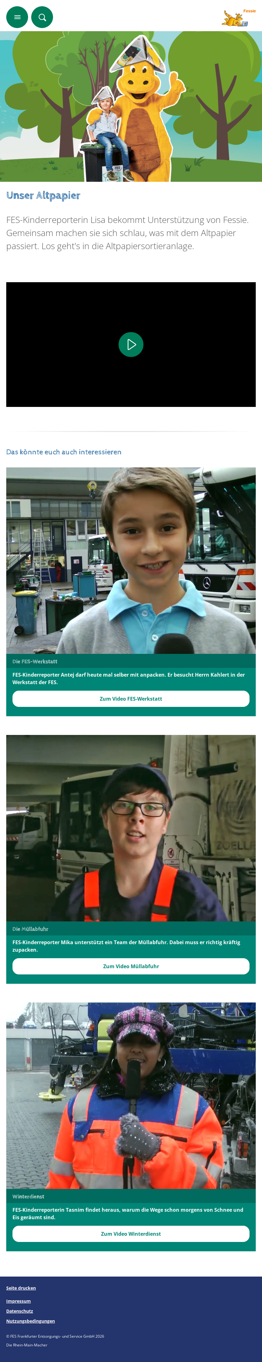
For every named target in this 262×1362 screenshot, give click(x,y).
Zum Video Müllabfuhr (131, 966)
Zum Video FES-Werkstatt (131, 698)
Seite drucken (21, 1288)
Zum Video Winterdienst (131, 1233)
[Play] (131, 344)
